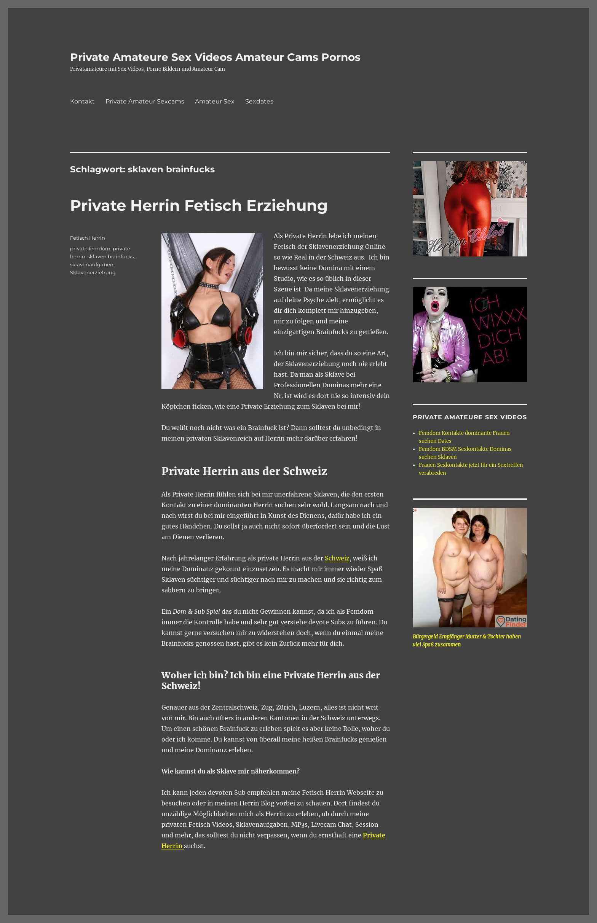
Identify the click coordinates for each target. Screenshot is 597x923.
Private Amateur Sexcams (144, 101)
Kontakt (82, 101)
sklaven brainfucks (111, 256)
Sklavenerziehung (93, 272)
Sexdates (259, 101)
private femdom (90, 248)
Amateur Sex (215, 101)
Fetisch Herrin (87, 238)
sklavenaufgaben (91, 264)
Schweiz (337, 558)
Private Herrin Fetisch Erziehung (199, 205)
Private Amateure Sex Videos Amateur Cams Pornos (215, 57)
